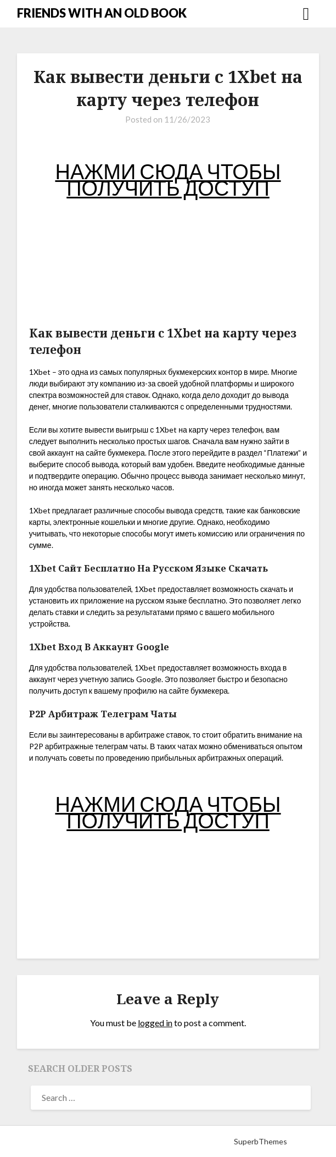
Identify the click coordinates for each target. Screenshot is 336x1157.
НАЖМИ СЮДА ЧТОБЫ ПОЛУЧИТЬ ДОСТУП (168, 179)
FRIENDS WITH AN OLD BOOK (102, 12)
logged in (155, 1022)
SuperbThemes (260, 1141)
